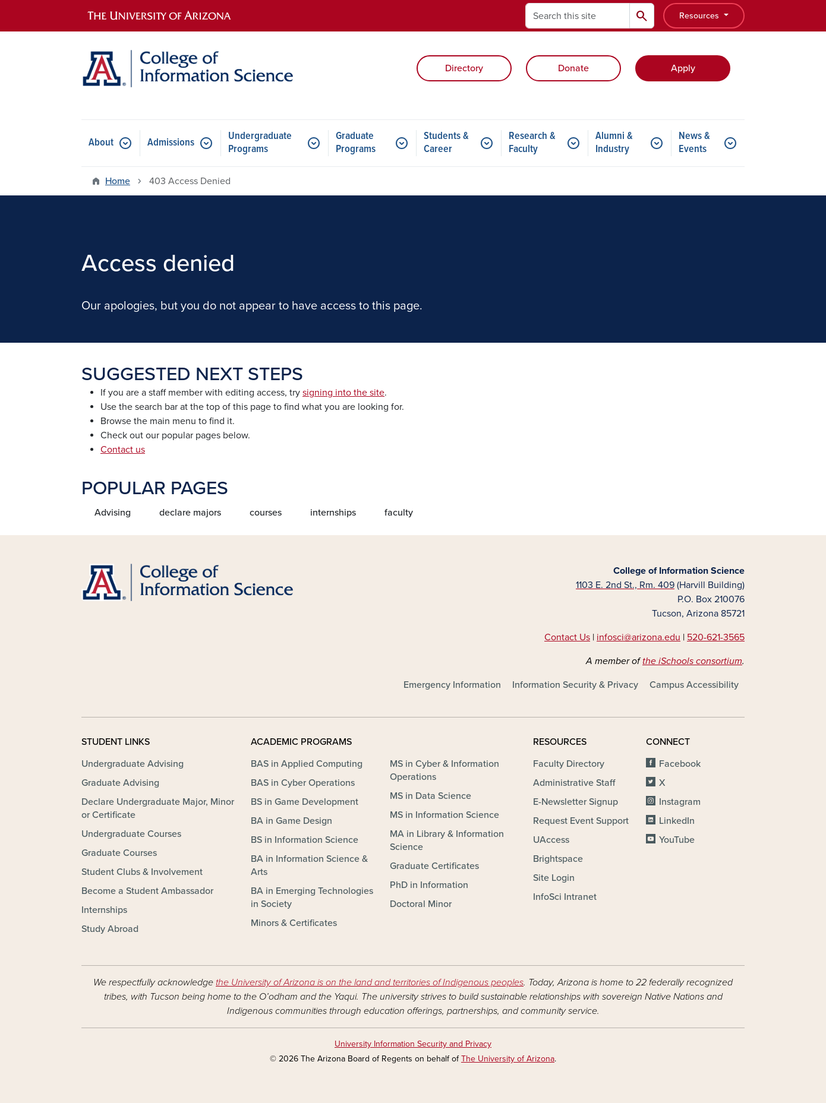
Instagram (680, 802)
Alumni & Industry (614, 142)
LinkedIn (677, 821)
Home (117, 181)
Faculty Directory (568, 764)
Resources (700, 16)
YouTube (677, 840)
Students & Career (446, 142)
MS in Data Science (430, 796)
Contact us (122, 450)
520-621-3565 (716, 637)
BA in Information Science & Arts (309, 865)
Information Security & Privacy (575, 685)
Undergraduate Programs (260, 142)
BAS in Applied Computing (306, 764)
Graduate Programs (356, 142)
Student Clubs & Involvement (142, 872)
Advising (112, 513)
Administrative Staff (574, 783)
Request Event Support (581, 821)
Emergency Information (452, 685)
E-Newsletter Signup (575, 802)
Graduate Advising (120, 783)
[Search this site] (577, 16)
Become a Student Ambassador (147, 891)
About (101, 143)
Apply (683, 68)
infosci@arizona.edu (638, 637)
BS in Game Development (304, 802)
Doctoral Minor (421, 904)
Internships (104, 910)
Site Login (554, 878)
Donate (573, 68)
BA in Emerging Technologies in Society (312, 897)
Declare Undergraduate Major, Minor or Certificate (157, 808)
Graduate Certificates (434, 866)
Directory (464, 68)
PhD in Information (429, 885)
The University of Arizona (507, 1059)
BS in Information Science (304, 840)
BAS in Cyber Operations (303, 783)
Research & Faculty (532, 142)
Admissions (170, 143)
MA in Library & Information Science (447, 840)
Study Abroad (109, 929)
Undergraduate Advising (132, 764)
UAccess (551, 840)
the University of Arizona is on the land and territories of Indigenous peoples (370, 982)
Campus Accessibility (694, 685)
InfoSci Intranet (565, 897)
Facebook (680, 764)
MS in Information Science (444, 815)
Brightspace (558, 859)
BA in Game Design (291, 821)
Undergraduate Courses (131, 834)
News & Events (694, 142)
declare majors (190, 513)
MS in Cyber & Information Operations (444, 770)
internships (333, 513)
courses (266, 513)
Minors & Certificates (294, 923)
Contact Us (567, 637)
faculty (398, 513)
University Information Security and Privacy (413, 1044)
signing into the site (343, 393)
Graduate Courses (119, 853)
